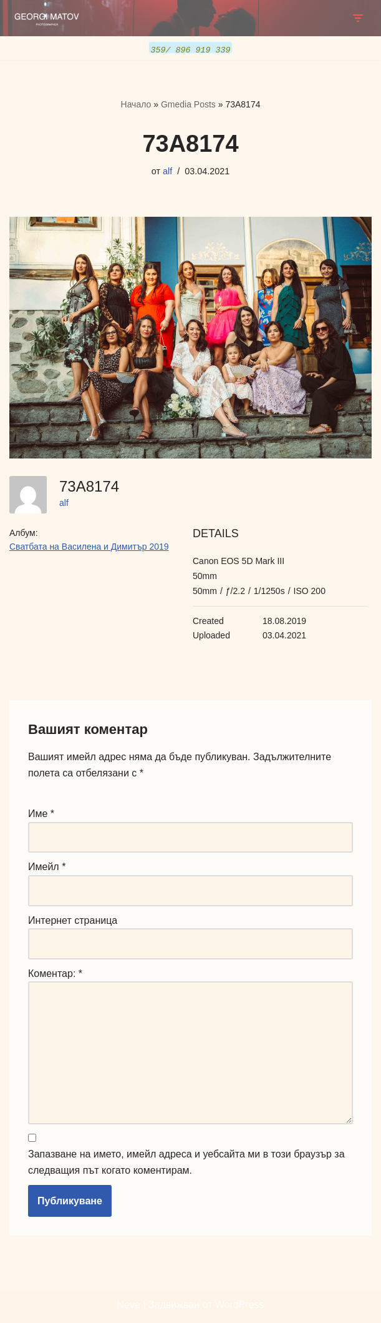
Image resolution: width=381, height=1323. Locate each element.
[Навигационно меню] (358, 18)
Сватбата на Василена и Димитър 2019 (89, 546)
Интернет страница (72, 919)
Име (41, 813)
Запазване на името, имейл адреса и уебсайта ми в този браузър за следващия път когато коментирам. (186, 1162)
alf (167, 171)
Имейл (46, 866)
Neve (128, 1304)
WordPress (239, 1304)
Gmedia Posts (188, 104)
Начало (136, 104)
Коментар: (55, 973)
